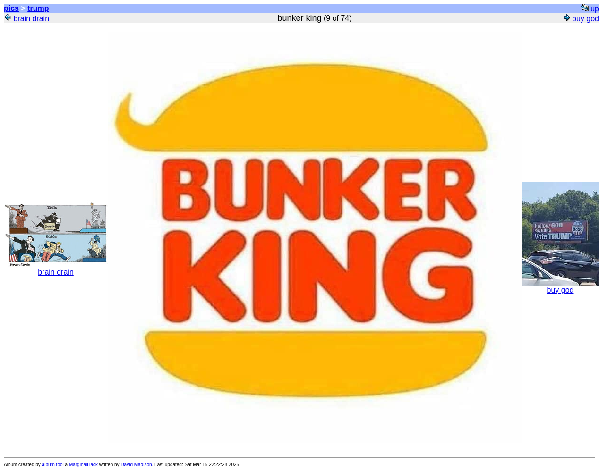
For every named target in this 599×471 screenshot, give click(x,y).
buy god (581, 19)
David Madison (136, 464)
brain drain (26, 19)
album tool (53, 464)
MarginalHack (83, 464)
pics (11, 8)
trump (38, 8)
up (590, 9)
